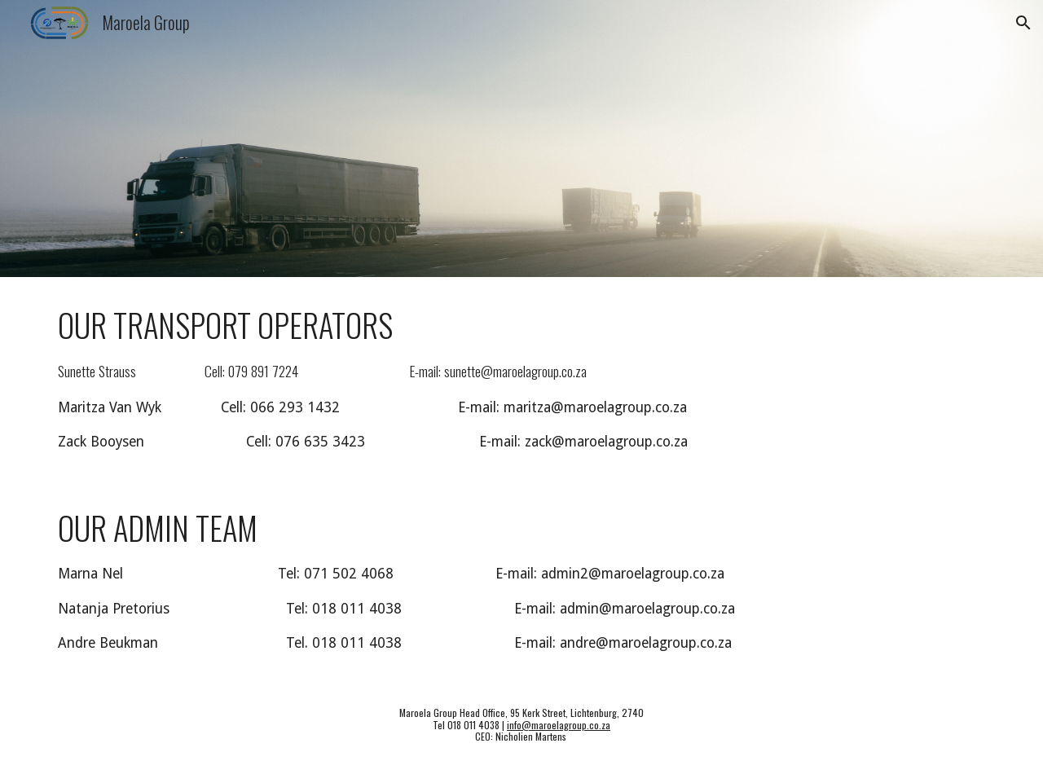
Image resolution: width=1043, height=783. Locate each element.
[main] (521, 378)
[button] (1023, 22)
